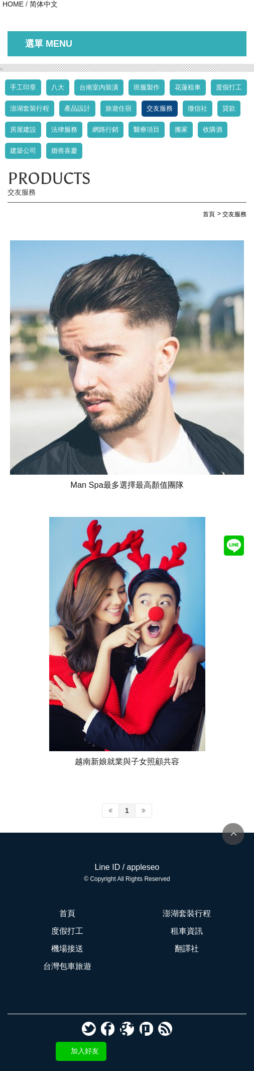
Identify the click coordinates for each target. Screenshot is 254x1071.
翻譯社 (187, 948)
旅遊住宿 (118, 108)
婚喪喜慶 (64, 150)
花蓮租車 (188, 87)
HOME (13, 4)
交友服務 (160, 108)
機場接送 (67, 948)
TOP (233, 834)
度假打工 (229, 87)
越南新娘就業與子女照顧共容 (127, 761)
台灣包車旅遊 (67, 966)
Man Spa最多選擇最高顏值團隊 (126, 484)
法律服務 (64, 129)
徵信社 (197, 108)
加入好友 (85, 1051)
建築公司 (23, 150)
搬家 (181, 129)
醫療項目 (147, 129)
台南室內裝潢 (98, 87)
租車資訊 (187, 931)
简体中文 (44, 4)
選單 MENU (48, 44)
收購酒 (212, 129)
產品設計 (77, 108)
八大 (57, 87)
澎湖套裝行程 (29, 108)
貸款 (228, 108)
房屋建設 (23, 129)
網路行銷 (105, 129)
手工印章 (23, 87)
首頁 (67, 913)
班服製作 (147, 87)
